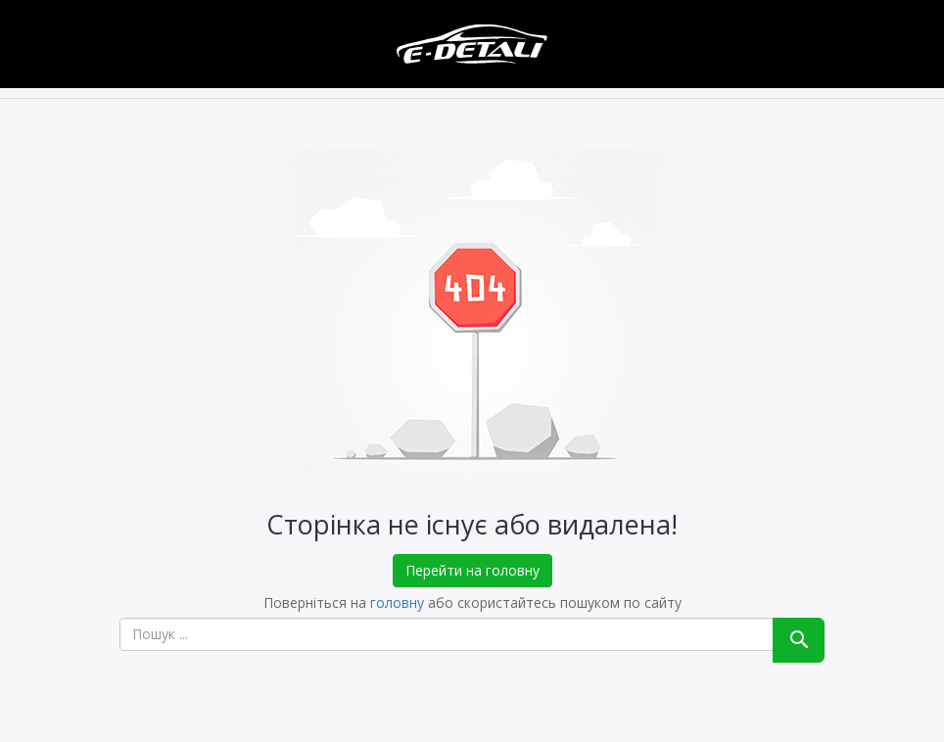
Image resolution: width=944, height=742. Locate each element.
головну (397, 602)
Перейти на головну (472, 570)
